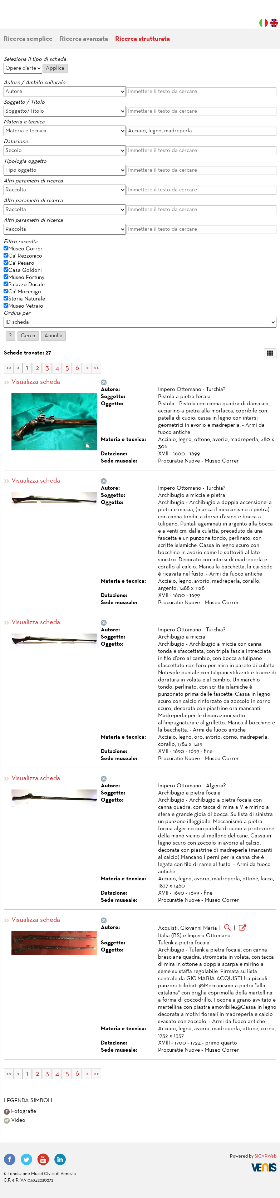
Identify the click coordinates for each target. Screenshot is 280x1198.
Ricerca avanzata (84, 39)
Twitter (26, 1159)
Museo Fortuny (26, 277)
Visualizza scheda (35, 382)
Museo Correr (25, 248)
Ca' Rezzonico (25, 256)
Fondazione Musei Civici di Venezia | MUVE (33, 18)
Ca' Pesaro (21, 263)
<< (8, 368)
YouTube (43, 1159)
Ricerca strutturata (142, 39)
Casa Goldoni (25, 270)
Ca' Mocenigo (24, 291)
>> (96, 368)
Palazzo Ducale (26, 284)
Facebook (10, 1159)
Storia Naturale (26, 299)
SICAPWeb (265, 1156)
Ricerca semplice (28, 39)
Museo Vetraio (25, 306)
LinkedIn (60, 1159)
